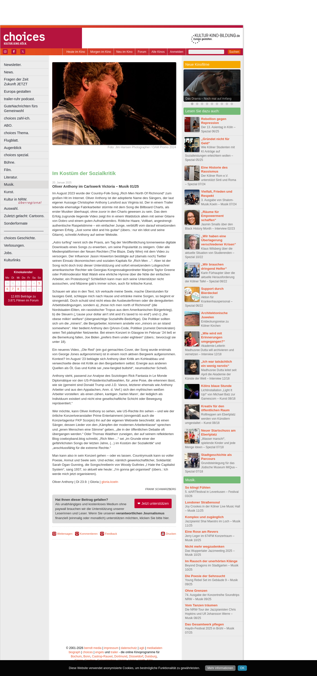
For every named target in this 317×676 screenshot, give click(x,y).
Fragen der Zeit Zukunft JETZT (27, 81)
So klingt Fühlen (198, 487)
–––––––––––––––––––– (24, 231)
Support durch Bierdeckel (212, 291)
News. (9, 72)
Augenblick (12, 148)
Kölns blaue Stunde (216, 386)
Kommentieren (89, 533)
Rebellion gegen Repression (213, 121)
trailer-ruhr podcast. (19, 99)
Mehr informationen (220, 668)
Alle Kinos (158, 52)
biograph (74, 652)
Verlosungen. (14, 245)
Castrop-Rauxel (102, 656)
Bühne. (9, 162)
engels (99, 652)
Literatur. (11, 177)
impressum (111, 648)
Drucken (171, 533)
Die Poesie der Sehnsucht (205, 576)
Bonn (86, 656)
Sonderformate (15, 223)
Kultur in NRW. (15, 199)
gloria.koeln (110, 482)
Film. (8, 170)
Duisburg (151, 656)
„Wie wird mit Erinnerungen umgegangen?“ (213, 337)
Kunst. (9, 192)
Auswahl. (11, 208)
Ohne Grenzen (196, 590)
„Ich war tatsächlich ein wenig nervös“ (216, 364)
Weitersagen (65, 533)
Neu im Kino (124, 52)
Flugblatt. (11, 140)
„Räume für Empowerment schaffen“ (212, 216)
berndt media (93, 648)
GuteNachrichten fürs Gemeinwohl (21, 108)
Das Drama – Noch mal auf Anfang (208, 98)
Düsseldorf (136, 656)
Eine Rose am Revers (201, 531)
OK (242, 668)
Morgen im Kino (100, 52)
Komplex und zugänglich (204, 517)
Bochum (76, 656)
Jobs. (8, 253)
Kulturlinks (12, 260)
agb (141, 648)
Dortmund (120, 656)
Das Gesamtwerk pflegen (204, 624)
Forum (142, 52)
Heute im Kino (75, 52)
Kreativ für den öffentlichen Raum (215, 408)
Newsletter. (13, 65)
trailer (114, 652)
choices (88, 652)
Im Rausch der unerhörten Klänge (211, 561)
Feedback (111, 533)
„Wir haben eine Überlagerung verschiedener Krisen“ (218, 240)
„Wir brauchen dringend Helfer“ (214, 266)
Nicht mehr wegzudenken (204, 546)
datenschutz (129, 648)
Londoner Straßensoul (202, 502)
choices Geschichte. (20, 238)
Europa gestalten (17, 91)
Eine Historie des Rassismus (214, 170)
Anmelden (176, 52)
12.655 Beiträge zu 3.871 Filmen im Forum (23, 298)
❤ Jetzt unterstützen (153, 503)
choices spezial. (16, 155)
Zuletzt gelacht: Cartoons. (24, 216)
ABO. (8, 125)
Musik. (9, 184)
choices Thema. (16, 133)
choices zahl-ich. (17, 118)
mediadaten (154, 648)
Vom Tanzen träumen (201, 605)
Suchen (234, 52)
